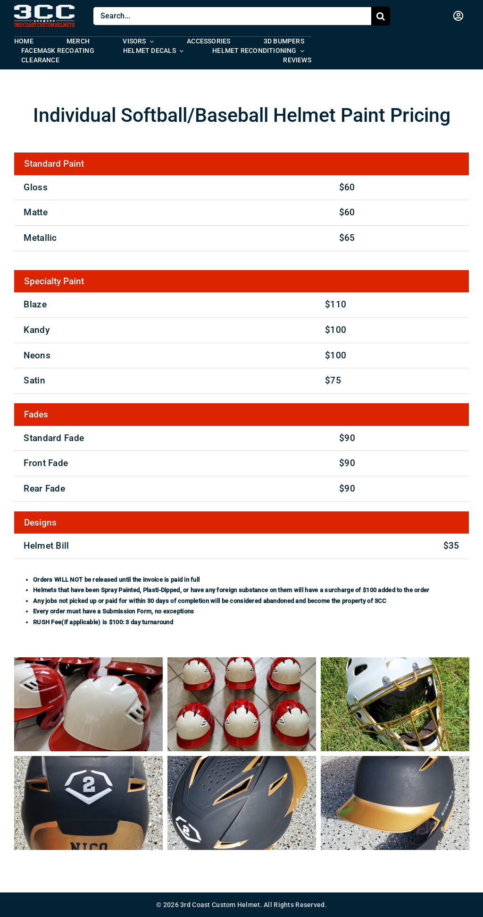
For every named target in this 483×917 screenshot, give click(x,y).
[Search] (380, 16)
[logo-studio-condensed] (44, 9)
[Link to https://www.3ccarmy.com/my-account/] (458, 16)
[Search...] (232, 16)
